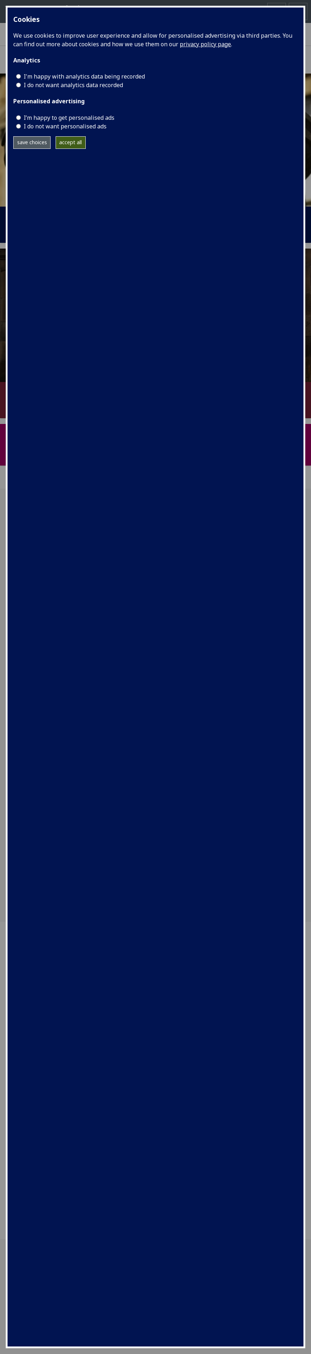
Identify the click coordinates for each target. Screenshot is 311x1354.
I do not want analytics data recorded (73, 85)
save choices (32, 142)
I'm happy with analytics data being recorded (84, 76)
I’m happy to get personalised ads (69, 118)
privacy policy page (205, 44)
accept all (70, 142)
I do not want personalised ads (65, 126)
